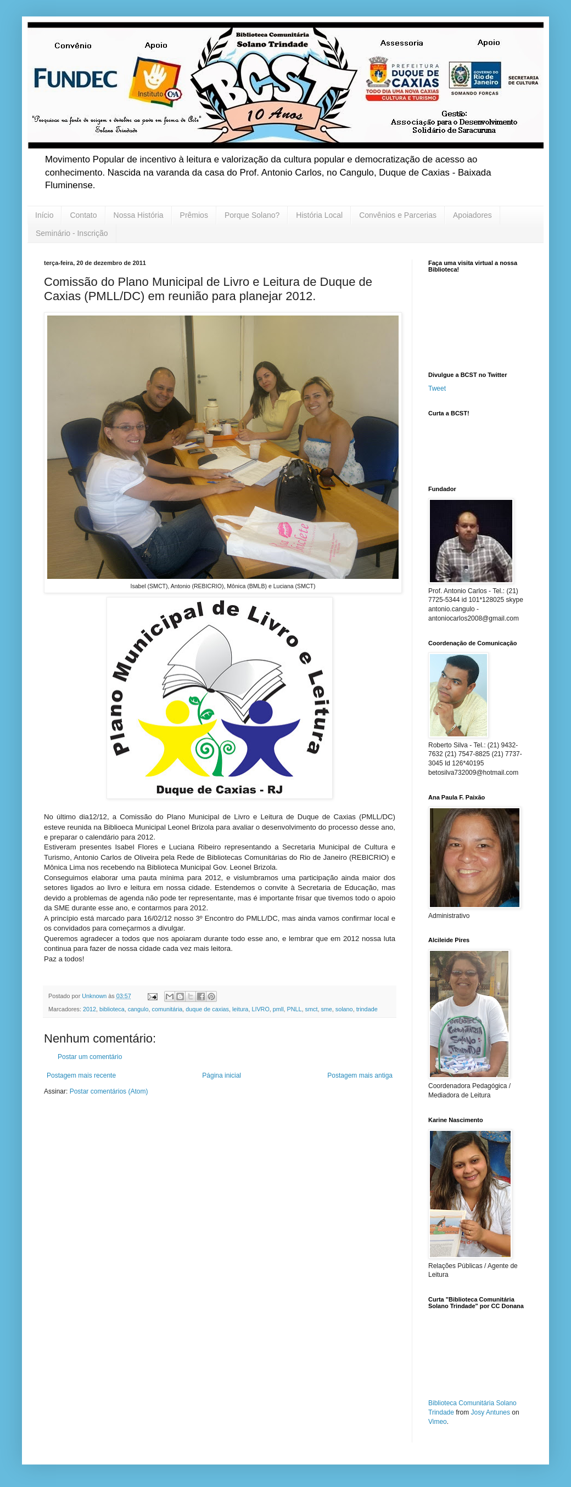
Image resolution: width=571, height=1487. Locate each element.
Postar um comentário (90, 1057)
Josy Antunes (490, 1412)
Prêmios (194, 215)
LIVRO (260, 1009)
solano (344, 1009)
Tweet (437, 388)
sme (326, 1009)
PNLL (294, 1009)
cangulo (138, 1009)
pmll (278, 1009)
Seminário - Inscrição (72, 233)
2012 (89, 1009)
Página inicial (221, 1075)
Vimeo (437, 1422)
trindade (367, 1009)
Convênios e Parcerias (397, 215)
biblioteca (112, 1009)
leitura (240, 1009)
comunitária (167, 1009)
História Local (319, 215)
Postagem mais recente (81, 1075)
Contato (83, 215)
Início (44, 215)
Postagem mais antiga (360, 1075)
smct (311, 1009)
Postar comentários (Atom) (109, 1091)
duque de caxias (207, 1009)
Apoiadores (472, 215)
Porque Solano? (252, 215)
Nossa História (139, 215)
